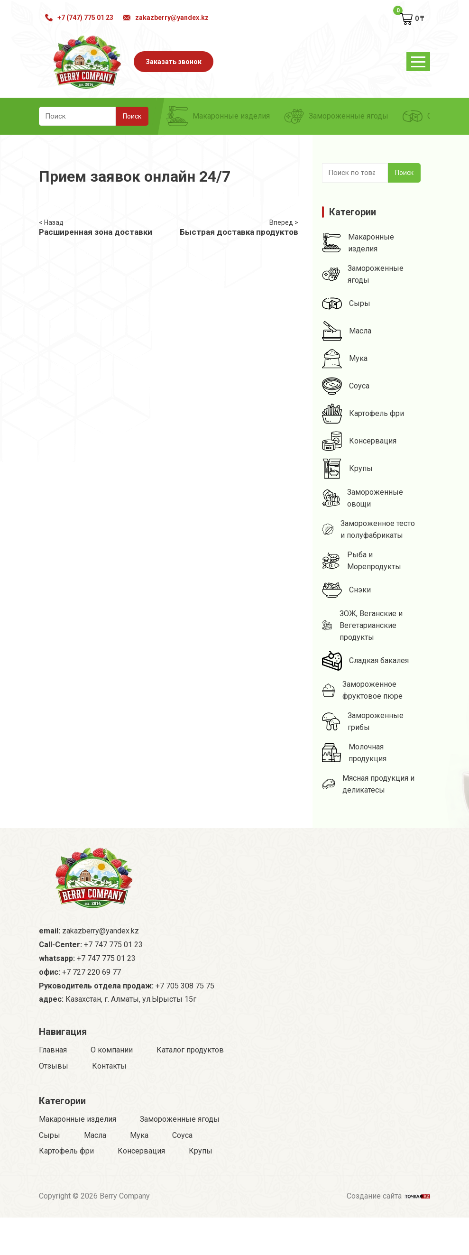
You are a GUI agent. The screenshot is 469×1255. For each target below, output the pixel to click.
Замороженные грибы (362, 721)
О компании (112, 1049)
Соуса (345, 386)
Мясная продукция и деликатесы (368, 784)
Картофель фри (363, 414)
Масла (346, 331)
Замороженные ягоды (336, 116)
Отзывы (53, 1065)
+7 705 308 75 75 (185, 985)
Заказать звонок (174, 61)
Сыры (346, 304)
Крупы (347, 469)
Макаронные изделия (219, 116)
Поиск (404, 172)
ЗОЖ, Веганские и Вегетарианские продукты (362, 625)
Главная (53, 1049)
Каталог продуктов (190, 1049)
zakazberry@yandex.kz (166, 17)
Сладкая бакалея (365, 661)
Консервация (359, 441)
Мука (345, 359)
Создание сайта (388, 1195)
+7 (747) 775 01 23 (79, 17)
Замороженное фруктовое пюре (362, 690)
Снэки (346, 590)
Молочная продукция (354, 752)
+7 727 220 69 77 (91, 972)
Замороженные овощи (362, 498)
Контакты (109, 1065)
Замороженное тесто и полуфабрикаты (368, 529)
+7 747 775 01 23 (113, 944)
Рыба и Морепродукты (361, 560)
